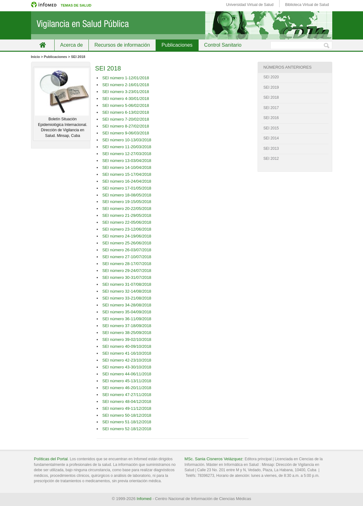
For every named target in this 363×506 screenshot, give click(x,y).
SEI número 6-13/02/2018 (125, 112)
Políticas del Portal (51, 458)
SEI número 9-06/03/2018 (125, 133)
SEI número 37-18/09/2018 (126, 325)
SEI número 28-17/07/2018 (126, 263)
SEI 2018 (271, 97)
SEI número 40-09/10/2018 (126, 346)
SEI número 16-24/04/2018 (126, 181)
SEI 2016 (271, 118)
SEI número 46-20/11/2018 (126, 387)
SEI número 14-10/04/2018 (126, 167)
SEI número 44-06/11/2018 (126, 374)
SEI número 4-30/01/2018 (125, 98)
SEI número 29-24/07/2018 (126, 270)
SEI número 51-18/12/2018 (126, 422)
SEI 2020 (271, 77)
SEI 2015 (271, 128)
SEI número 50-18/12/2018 (126, 415)
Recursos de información (122, 45)
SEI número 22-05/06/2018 (126, 222)
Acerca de (71, 45)
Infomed (144, 498)
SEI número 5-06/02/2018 (125, 105)
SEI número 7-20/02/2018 (125, 119)
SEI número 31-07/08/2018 (126, 284)
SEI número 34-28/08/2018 (126, 305)
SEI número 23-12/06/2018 (126, 229)
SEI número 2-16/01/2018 (125, 84)
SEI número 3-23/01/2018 (125, 91)
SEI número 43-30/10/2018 (126, 367)
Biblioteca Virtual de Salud (307, 5)
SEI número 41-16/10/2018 (126, 353)
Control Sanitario (223, 45)
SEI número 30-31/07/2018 (126, 277)
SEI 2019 (271, 87)
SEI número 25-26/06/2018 (126, 243)
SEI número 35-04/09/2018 (126, 312)
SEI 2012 (271, 158)
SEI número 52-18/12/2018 (126, 428)
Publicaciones (177, 45)
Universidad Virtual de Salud (249, 5)
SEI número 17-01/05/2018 (126, 188)
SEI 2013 (271, 148)
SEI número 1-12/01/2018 (125, 78)
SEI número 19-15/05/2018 (126, 201)
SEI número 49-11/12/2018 (126, 408)
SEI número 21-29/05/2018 (126, 215)
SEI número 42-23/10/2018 (126, 360)
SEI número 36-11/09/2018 (126, 318)
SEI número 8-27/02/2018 (125, 126)
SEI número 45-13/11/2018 (126, 380)
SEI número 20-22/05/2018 (126, 208)
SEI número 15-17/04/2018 (126, 174)
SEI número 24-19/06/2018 (126, 236)
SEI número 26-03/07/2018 (126, 250)
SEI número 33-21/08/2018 (126, 298)
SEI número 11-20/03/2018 (126, 146)
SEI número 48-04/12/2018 (126, 401)
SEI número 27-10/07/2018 (126, 256)
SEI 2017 (271, 108)
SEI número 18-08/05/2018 (126, 195)
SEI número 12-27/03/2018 (126, 153)
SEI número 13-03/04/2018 (126, 160)
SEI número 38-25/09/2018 (126, 332)
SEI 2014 (271, 138)
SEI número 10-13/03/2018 (126, 140)
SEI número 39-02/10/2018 (126, 339)
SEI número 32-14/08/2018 (126, 291)
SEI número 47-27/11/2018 (126, 394)
